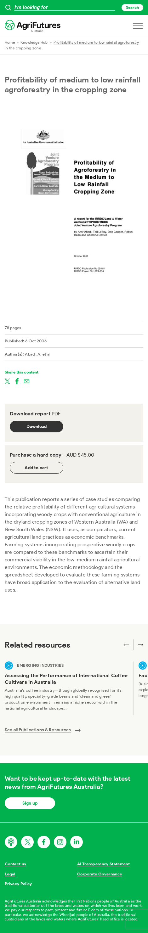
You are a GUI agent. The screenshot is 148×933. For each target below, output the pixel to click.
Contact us (15, 864)
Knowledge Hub (34, 42)
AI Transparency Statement (103, 864)
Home (10, 42)
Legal (10, 874)
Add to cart (36, 467)
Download (36, 426)
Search (132, 7)
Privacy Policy (18, 883)
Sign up (29, 803)
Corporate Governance (99, 874)
